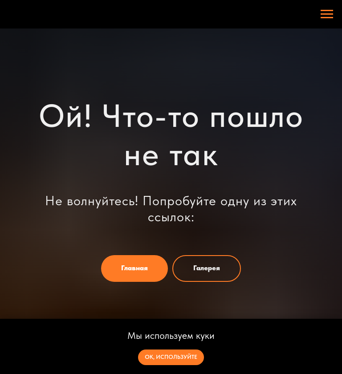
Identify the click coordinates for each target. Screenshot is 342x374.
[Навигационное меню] (327, 14)
